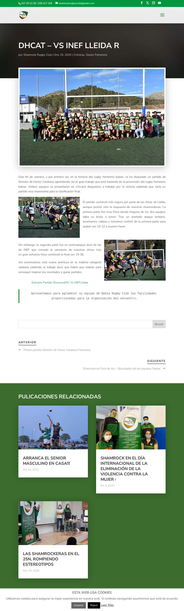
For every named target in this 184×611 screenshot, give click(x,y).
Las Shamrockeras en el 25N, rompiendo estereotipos (51, 559)
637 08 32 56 (28, 3)
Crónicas (79, 55)
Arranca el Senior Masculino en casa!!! (46, 460)
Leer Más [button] (107, 605)
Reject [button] (94, 605)
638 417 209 (45, 3)
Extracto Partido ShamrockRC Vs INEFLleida (60, 283)
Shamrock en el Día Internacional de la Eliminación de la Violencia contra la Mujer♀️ (124, 468)
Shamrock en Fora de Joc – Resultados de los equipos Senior (121, 369)
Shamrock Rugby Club (38, 55)
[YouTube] (159, 4)
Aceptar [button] (78, 605)
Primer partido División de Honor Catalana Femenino (57, 350)
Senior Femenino (96, 55)
